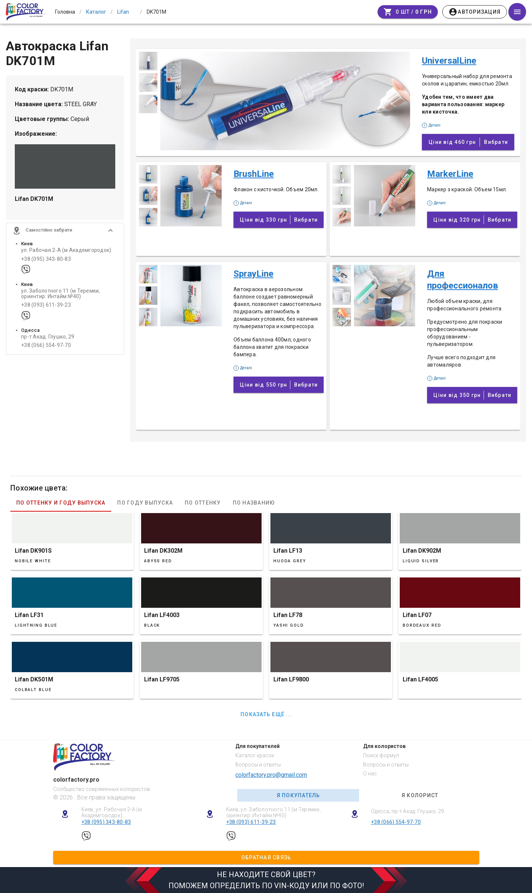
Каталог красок (254, 755)
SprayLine (253, 274)
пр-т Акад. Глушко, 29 (47, 337)
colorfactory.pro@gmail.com (271, 774)
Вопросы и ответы (258, 765)
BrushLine (253, 174)
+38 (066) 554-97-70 (46, 346)
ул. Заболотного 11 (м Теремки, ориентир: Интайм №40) (60, 294)
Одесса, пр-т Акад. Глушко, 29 (407, 811)
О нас (370, 773)
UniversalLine (449, 60)
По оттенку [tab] (203, 503)
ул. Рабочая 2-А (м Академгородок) (66, 251)
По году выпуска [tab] (145, 503)
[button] (65, 231)
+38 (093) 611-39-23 (46, 306)
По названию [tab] (254, 503)
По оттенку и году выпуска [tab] (60, 503)
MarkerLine (450, 174)
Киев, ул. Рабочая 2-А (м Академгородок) (111, 812)
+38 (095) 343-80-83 (46, 259)
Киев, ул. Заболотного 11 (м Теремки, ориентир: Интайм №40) (273, 812)
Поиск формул (381, 755)
